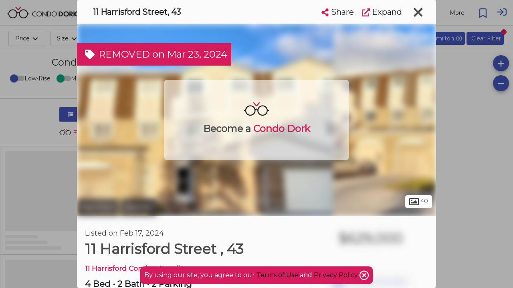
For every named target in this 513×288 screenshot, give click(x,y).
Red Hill (139, 207)
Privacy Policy (337, 275)
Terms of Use (277, 275)
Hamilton (98, 207)
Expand (382, 12)
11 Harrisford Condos (120, 268)
